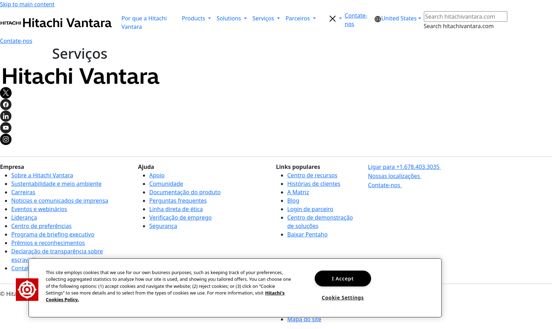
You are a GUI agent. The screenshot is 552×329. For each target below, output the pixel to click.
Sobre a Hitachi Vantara (42, 175)
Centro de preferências (41, 226)
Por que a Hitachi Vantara (144, 22)
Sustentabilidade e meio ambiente (56, 184)
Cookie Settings (343, 297)
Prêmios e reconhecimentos (48, 243)
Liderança (24, 217)
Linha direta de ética (176, 209)
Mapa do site (304, 319)
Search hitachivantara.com (459, 26)
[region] (235, 288)
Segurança (163, 226)
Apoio (157, 175)
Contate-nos (27, 268)
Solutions (230, 18)
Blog (293, 200)
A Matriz (298, 192)
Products (194, 18)
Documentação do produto (185, 192)
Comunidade (166, 184)
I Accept (343, 278)
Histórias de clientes (313, 184)
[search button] (332, 18)
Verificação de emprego (180, 217)
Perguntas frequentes (178, 200)
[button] (358, 19)
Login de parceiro (310, 209)
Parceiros (299, 18)
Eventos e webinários (39, 209)
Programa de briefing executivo (52, 234)
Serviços (264, 18)
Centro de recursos (312, 175)
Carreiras (23, 192)
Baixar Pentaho (307, 234)
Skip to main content (27, 4)
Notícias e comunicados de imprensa (59, 200)
